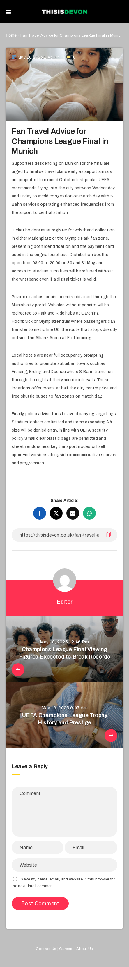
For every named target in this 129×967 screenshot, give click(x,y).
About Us (84, 949)
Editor (64, 602)
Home (11, 35)
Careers (66, 949)
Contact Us (46, 949)
